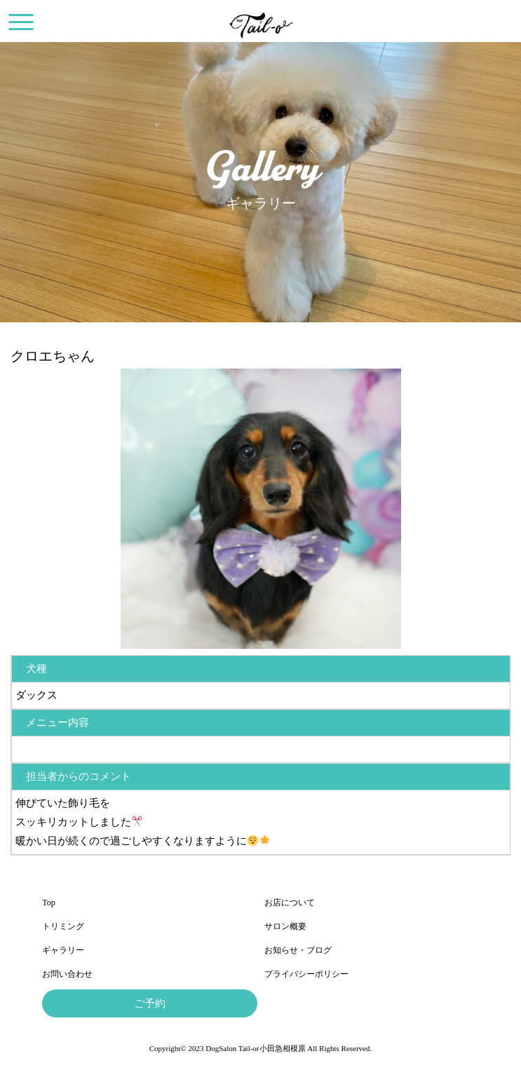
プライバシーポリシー (306, 974)
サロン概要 (285, 926)
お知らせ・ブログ (298, 950)
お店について (289, 902)
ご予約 (149, 1003)
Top (48, 902)
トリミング (63, 926)
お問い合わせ (67, 974)
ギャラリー (63, 950)
